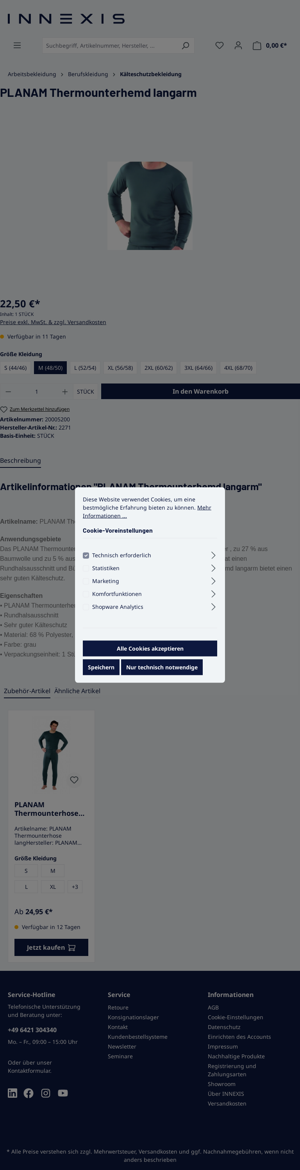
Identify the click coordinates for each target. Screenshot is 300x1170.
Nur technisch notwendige (162, 670)
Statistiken (106, 571)
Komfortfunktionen (117, 597)
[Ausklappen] (213, 557)
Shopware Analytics (117, 610)
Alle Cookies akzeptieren (150, 651)
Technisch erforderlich (121, 558)
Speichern (101, 670)
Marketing (105, 584)
